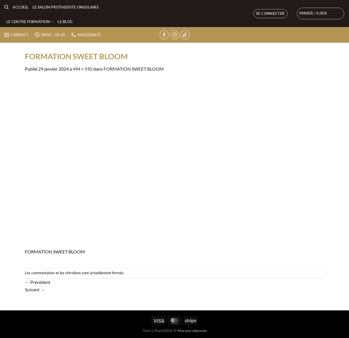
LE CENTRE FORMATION (30, 21)
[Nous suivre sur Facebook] (164, 35)
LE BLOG (65, 21)
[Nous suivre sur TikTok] (185, 35)
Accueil (21, 7)
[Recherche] (6, 7)
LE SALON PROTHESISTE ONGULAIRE (66, 7)
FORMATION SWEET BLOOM (134, 68)
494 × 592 (82, 68)
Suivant (35, 289)
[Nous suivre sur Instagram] (174, 35)
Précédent (37, 282)
